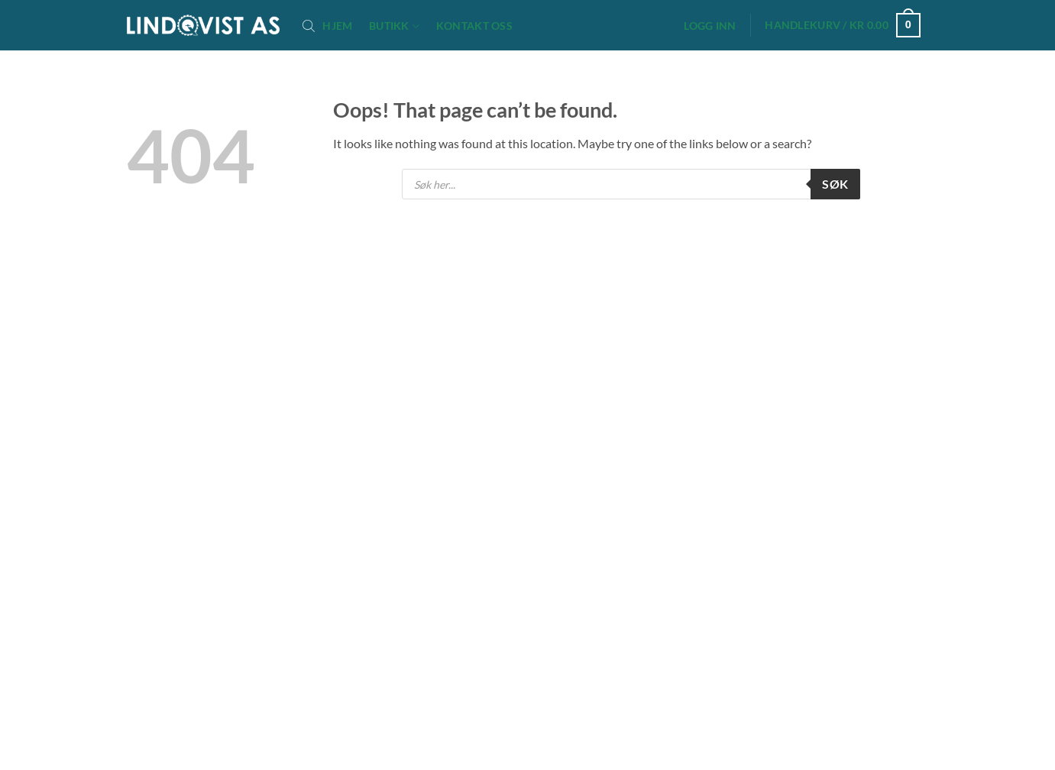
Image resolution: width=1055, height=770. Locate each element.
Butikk (394, 26)
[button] (710, 26)
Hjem (337, 26)
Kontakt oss (474, 26)
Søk (835, 184)
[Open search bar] (309, 25)
